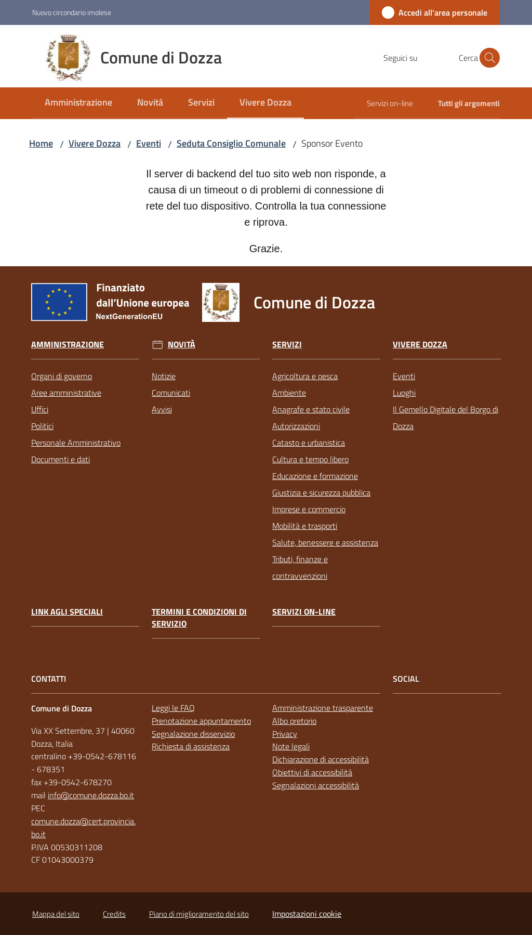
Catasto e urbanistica (308, 442)
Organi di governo (61, 376)
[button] (487, 57)
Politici (42, 426)
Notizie (164, 376)
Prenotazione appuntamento (201, 721)
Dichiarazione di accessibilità (320, 759)
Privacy (284, 734)
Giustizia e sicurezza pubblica (321, 492)
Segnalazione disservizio (193, 734)
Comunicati (171, 392)
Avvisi (162, 409)
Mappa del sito (55, 914)
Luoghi (404, 392)
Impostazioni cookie (306, 913)
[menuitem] (78, 103)
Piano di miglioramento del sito (199, 914)
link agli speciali (67, 612)
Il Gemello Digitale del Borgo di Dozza (445, 417)
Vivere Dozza (95, 143)
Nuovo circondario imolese (71, 12)
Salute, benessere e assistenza (325, 542)
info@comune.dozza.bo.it (91, 795)
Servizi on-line (304, 612)
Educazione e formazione (315, 476)
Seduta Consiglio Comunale (231, 143)
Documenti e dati (60, 459)
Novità (181, 344)
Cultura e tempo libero (310, 459)
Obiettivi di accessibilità (312, 772)
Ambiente (289, 392)
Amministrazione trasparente (322, 708)
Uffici (39, 409)
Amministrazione (67, 344)
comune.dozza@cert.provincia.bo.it (83, 827)
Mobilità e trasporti (304, 526)
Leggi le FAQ (173, 708)
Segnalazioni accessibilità (315, 785)
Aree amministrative (66, 392)
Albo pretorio (294, 721)
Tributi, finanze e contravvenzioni (300, 567)
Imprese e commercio (308, 509)
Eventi (148, 143)
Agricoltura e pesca (305, 376)
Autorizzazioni (296, 426)
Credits (114, 914)
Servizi (287, 344)
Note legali (291, 746)
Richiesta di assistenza (191, 746)
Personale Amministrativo (76, 442)
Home (41, 143)
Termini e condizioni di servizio (199, 618)
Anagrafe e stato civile (311, 409)
